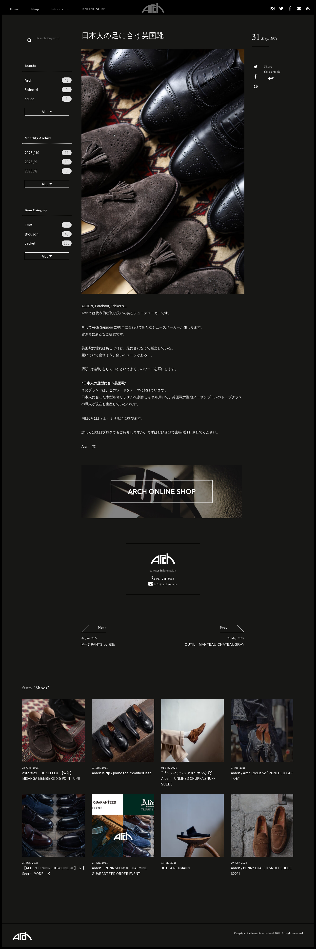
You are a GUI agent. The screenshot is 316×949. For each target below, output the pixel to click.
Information (60, 9)
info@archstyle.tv (162, 584)
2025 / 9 (48, 162)
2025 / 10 (48, 152)
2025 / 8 (48, 171)
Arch (48, 80)
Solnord (48, 89)
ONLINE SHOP (93, 9)
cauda (48, 98)
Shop (35, 9)
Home (14, 9)
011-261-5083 (163, 579)
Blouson (48, 234)
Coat (48, 225)
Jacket (48, 243)
